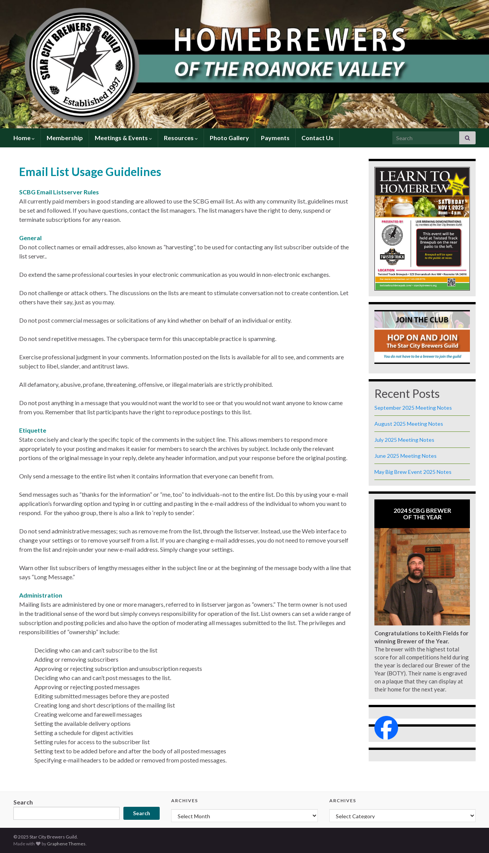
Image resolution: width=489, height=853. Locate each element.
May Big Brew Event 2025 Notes (413, 472)
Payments (275, 137)
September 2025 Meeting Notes (413, 407)
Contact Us (317, 137)
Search (23, 802)
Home (24, 137)
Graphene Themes (66, 844)
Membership (65, 137)
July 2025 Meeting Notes (404, 439)
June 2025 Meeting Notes (405, 455)
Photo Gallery (229, 137)
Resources (181, 137)
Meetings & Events (123, 137)
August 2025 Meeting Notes (408, 423)
